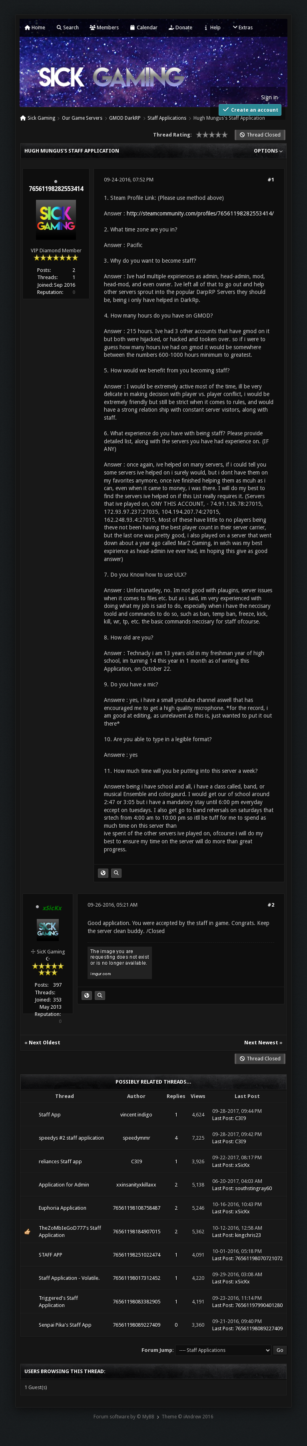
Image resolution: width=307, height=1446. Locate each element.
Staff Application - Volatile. (69, 1278)
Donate (180, 27)
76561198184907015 (136, 1232)
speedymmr (136, 1138)
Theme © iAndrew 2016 (187, 1417)
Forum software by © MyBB (124, 1417)
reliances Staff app (60, 1161)
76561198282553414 (56, 189)
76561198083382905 (136, 1302)
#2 (270, 905)
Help (212, 27)
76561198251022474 (136, 1255)
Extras (242, 27)
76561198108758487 (136, 1208)
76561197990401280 (259, 1305)
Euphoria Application (62, 1208)
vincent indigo (136, 1115)
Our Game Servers (82, 118)
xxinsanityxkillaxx (136, 1185)
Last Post (222, 1118)
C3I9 (240, 1118)
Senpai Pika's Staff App (65, 1325)
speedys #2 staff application (71, 1138)
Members (104, 27)
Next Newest (261, 1043)
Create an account (250, 109)
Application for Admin (64, 1185)
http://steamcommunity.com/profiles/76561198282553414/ (200, 213)
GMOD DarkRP (125, 118)
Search (67, 27)
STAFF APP (50, 1255)
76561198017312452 (136, 1278)
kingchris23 (248, 1235)
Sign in (269, 97)
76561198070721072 (259, 1258)
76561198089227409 (136, 1325)
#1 (270, 180)
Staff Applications (167, 118)
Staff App (50, 1115)
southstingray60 (253, 1188)
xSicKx (242, 1165)
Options (268, 151)
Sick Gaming (41, 118)
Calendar (143, 27)
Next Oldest (44, 1043)
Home (34, 27)
